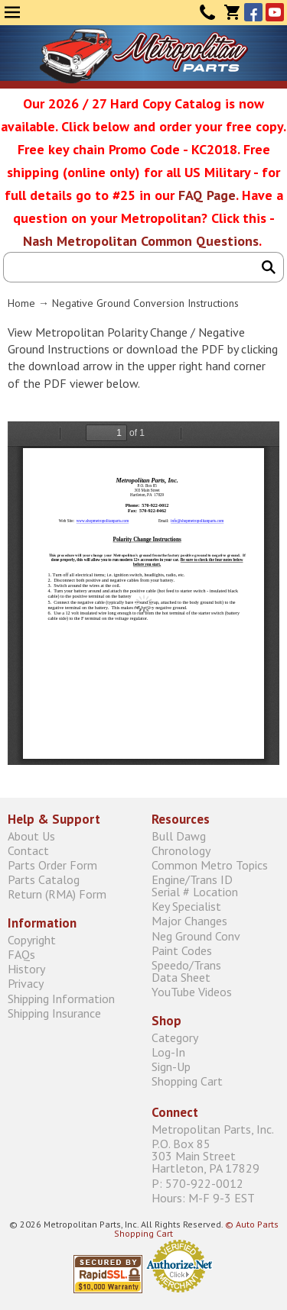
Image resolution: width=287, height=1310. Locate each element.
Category (175, 1037)
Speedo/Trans (216, 970)
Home (21, 303)
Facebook (253, 12)
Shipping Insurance (54, 1012)
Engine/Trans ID (216, 886)
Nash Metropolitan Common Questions (141, 241)
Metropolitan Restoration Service (143, 55)
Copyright (32, 939)
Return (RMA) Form (57, 894)
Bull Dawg (179, 835)
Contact (207, 12)
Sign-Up (171, 1067)
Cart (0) (232, 12)
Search (268, 267)
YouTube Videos (192, 992)
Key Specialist (186, 906)
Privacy (26, 983)
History (26, 969)
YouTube (275, 12)
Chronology (181, 850)
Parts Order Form (52, 864)
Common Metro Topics (210, 864)
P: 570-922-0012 (197, 1183)
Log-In (168, 1051)
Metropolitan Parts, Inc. (213, 1129)
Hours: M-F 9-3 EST (203, 1197)
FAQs (21, 954)
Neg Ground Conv (196, 935)
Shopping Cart (187, 1081)
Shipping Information (61, 998)
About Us (31, 835)
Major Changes (189, 921)
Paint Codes (182, 950)
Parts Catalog (44, 880)
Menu (12, 12)
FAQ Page (207, 195)
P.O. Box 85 (216, 1156)
